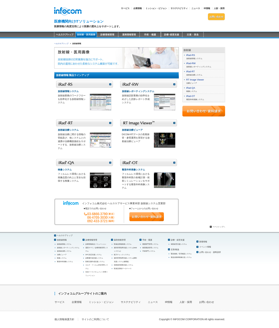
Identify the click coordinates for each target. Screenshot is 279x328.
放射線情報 (62, 240)
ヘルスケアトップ (61, 44)
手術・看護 (147, 240)
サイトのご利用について (95, 319)
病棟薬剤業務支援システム (123, 265)
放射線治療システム (194, 75)
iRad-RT (190, 71)
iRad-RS (190, 55)
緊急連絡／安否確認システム (181, 254)
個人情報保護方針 (64, 319)
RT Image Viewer (195, 79)
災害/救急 (175, 249)
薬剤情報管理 (120, 240)
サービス (125, 8)
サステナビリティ (179, 8)
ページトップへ (219, 227)
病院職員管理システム (150, 248)
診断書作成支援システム (94, 258)
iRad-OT (190, 96)
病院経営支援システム (179, 244)
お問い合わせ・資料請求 (210, 252)
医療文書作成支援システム (95, 261)
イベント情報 (205, 247)
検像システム (191, 91)
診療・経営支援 (178, 240)
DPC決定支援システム (93, 255)
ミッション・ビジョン (156, 8)
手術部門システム (148, 251)
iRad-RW (191, 63)
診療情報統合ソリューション (95, 244)
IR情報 (207, 8)
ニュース (195, 8)
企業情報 (137, 8)
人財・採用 (219, 8)
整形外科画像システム (195, 99)
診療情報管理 (91, 240)
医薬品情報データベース (122, 268)
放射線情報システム (194, 58)
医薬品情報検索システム (122, 244)
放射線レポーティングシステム (198, 67)
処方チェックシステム (122, 255)
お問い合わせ (216, 16)
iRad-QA (190, 88)
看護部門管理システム (150, 244)
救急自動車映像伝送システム (181, 257)
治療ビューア (191, 83)
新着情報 (203, 242)
